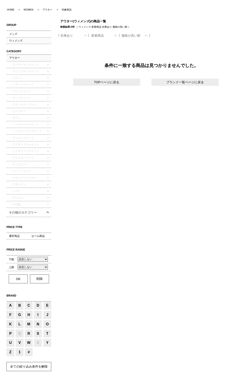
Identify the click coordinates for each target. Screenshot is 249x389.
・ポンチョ (16, 197)
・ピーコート (17, 111)
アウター (14, 57)
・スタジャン (17, 184)
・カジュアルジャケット (24, 71)
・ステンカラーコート (23, 104)
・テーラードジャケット (24, 64)
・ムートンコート (20, 171)
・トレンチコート (20, 91)
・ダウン (15, 117)
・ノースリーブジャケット (25, 131)
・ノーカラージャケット (24, 124)
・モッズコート (19, 164)
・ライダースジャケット (24, 144)
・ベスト (15, 190)
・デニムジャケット (21, 137)
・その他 (15, 204)
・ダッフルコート (20, 97)
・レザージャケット (21, 84)
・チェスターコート (21, 157)
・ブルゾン (16, 77)
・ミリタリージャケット (24, 151)
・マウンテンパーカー (23, 177)
